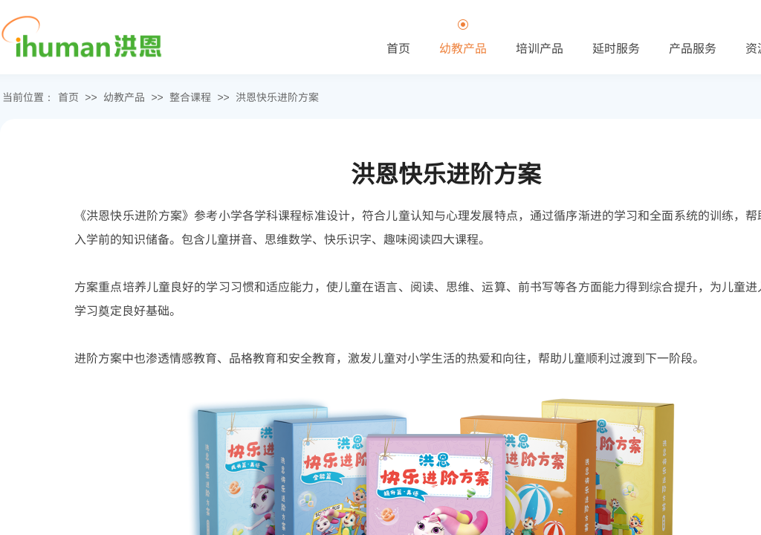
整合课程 (190, 96)
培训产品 (539, 47)
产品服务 (692, 47)
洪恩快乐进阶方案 (277, 96)
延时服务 (616, 47)
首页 (68, 96)
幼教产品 (124, 96)
